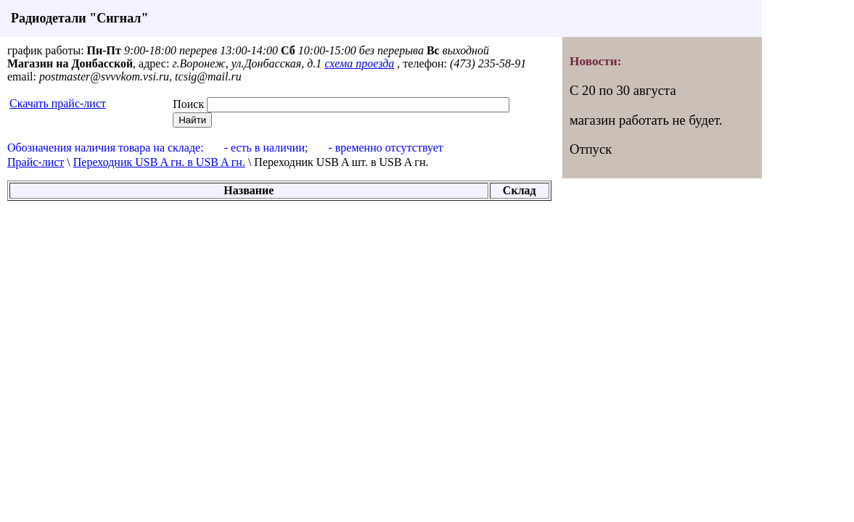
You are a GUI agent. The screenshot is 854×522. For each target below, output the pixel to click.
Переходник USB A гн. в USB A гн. (159, 162)
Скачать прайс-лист (57, 103)
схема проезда (359, 63)
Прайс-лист (35, 162)
